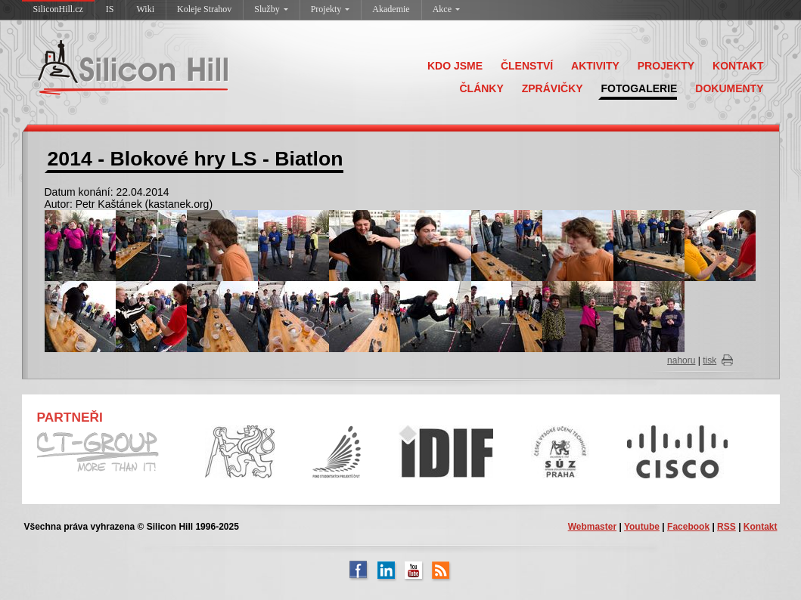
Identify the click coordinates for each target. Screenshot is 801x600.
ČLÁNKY (481, 88)
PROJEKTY (666, 66)
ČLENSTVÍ (527, 66)
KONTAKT (738, 66)
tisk (709, 360)
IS (110, 9)
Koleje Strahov (204, 9)
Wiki (146, 9)
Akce (446, 9)
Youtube (642, 526)
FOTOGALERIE (639, 88)
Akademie (390, 9)
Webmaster (592, 526)
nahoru (681, 360)
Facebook (688, 526)
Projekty (330, 9)
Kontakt (761, 526)
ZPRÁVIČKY (552, 88)
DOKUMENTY (729, 88)
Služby (270, 9)
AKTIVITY (595, 66)
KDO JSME (455, 66)
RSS (726, 526)
